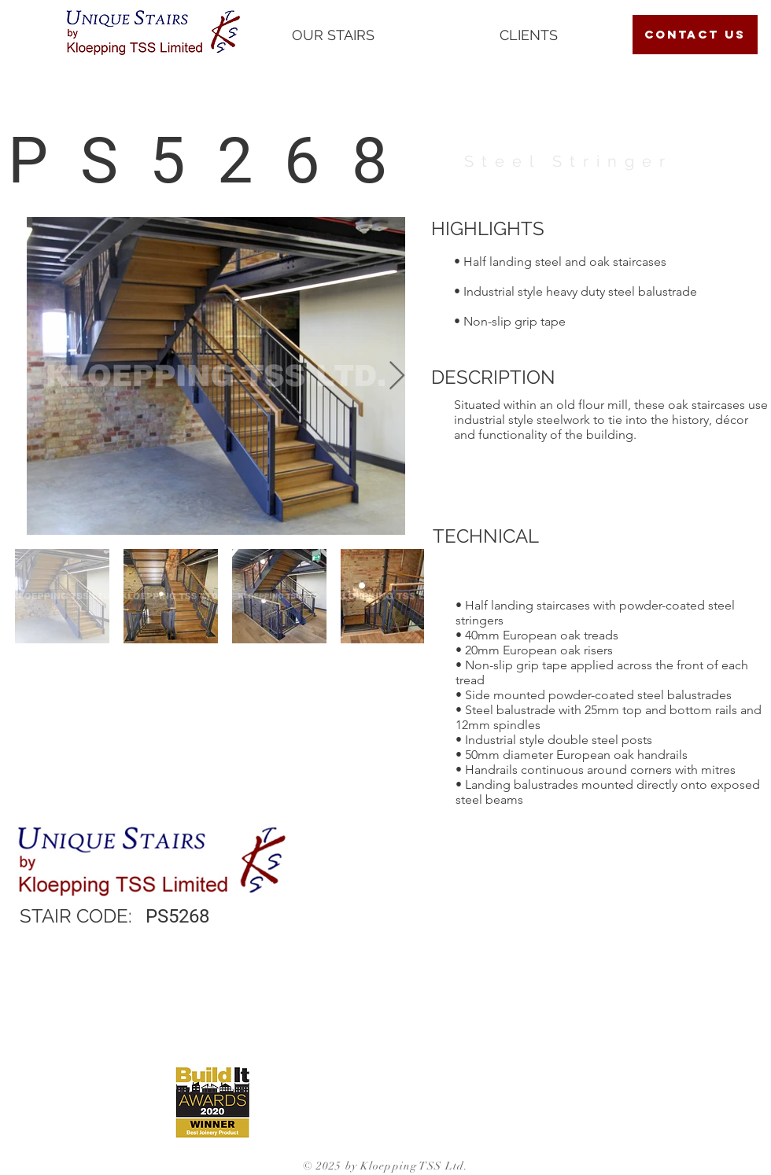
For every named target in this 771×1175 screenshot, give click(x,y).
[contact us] (695, 34)
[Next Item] (397, 376)
